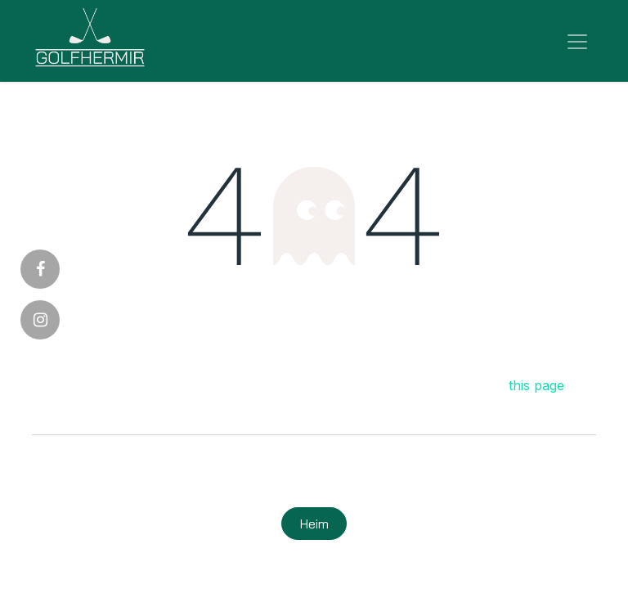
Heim (314, 523)
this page (536, 385)
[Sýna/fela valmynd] (577, 41)
